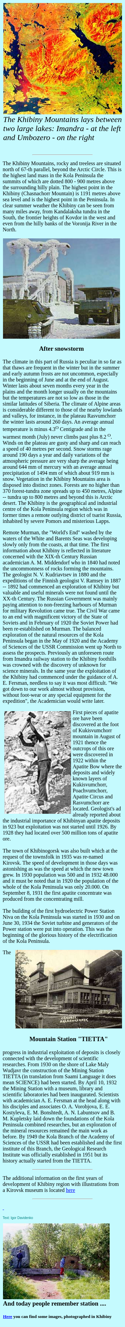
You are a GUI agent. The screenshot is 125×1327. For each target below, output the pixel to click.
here (70, 1190)
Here (7, 1316)
